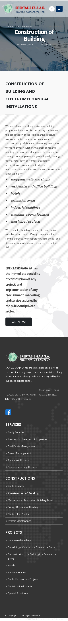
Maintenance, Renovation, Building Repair (31, 500)
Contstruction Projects (20, 586)
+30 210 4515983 (50, 390)
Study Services (16, 432)
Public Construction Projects (23, 579)
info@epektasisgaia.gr (19, 398)
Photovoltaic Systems (20, 514)
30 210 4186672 (48, 394)
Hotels (11, 565)
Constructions (25, 26)
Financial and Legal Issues (22, 467)
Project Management (19, 453)
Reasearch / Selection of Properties (27, 439)
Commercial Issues (18, 460)
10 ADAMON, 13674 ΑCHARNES (21, 394)
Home (11, 26)
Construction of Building (23, 493)
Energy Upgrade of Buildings (23, 507)
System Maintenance (19, 520)
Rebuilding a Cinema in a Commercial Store (31, 547)
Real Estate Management (22, 446)
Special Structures (18, 593)
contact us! (19, 321)
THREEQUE (32, 619)
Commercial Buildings (19, 540)
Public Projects (16, 486)
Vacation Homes (17, 572)
